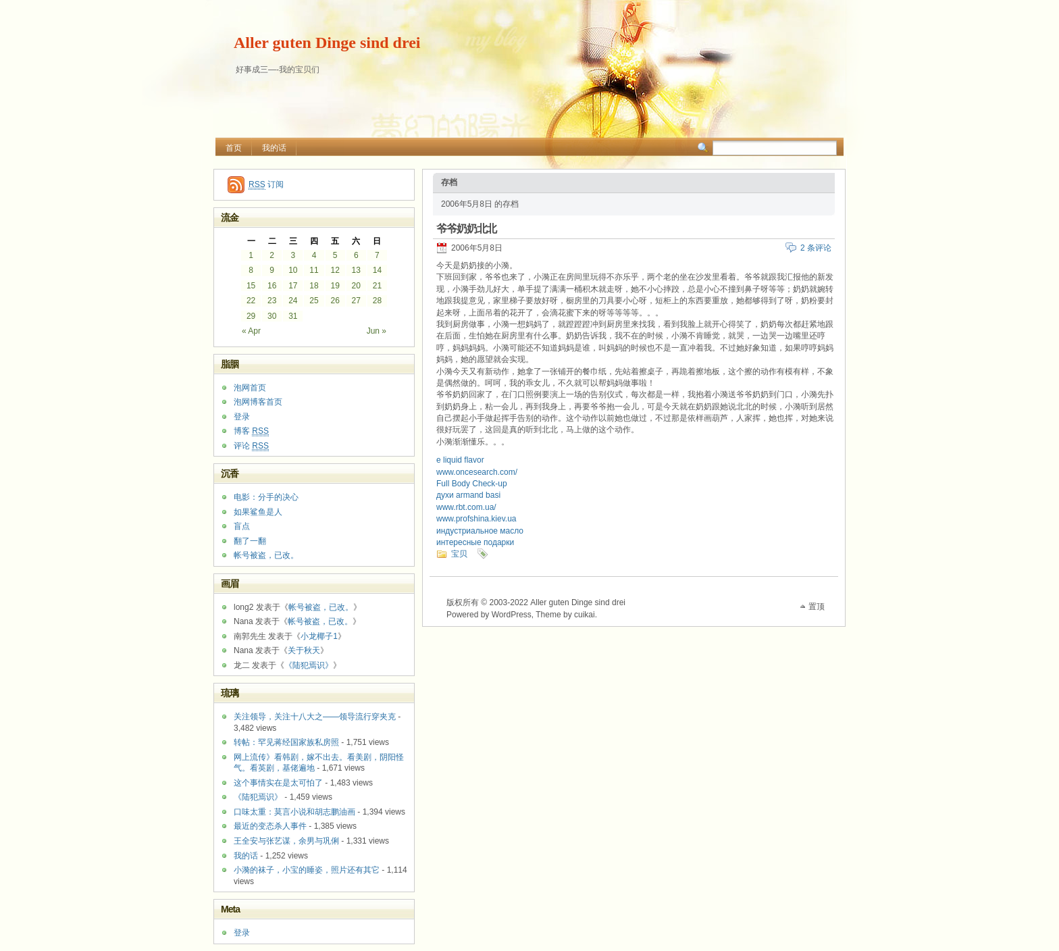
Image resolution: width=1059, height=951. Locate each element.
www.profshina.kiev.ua (476, 518)
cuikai (584, 614)
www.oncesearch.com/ (476, 472)
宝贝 (459, 554)
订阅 (266, 185)
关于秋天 (304, 650)
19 (334, 285)
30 (271, 316)
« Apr (251, 331)
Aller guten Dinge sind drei (327, 42)
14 (377, 270)
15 (251, 285)
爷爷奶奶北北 (466, 228)
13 (356, 270)
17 (292, 285)
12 (334, 270)
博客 (251, 431)
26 (334, 300)
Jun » (376, 331)
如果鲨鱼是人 (258, 512)
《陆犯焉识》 (308, 665)
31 (292, 316)
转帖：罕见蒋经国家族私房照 (286, 742)
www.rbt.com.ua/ (466, 507)
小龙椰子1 (319, 636)
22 (251, 300)
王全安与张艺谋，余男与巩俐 (286, 841)
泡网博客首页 (258, 402)
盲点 (242, 526)
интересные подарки (475, 542)
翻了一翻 (250, 541)
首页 (234, 148)
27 (356, 300)
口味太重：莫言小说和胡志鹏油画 (294, 812)
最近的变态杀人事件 (270, 826)
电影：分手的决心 (266, 497)
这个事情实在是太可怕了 (278, 783)
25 (313, 300)
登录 (242, 416)
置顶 (816, 606)
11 (313, 270)
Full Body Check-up (471, 483)
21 (377, 285)
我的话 (274, 148)
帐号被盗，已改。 (266, 555)
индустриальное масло (479, 531)
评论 (251, 446)
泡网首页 (250, 387)
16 (271, 285)
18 (313, 285)
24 (292, 300)
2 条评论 (815, 248)
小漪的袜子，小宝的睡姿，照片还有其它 (307, 870)
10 (292, 270)
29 (251, 316)
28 (377, 300)
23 (271, 300)
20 (356, 285)
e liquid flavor (460, 460)
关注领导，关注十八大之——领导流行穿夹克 (315, 716)
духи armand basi (468, 495)
